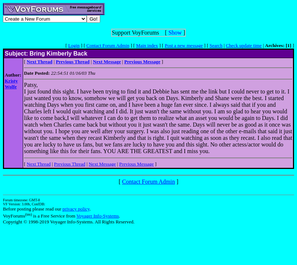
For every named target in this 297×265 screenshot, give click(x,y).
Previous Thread (69, 164)
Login (74, 45)
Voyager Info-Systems (97, 216)
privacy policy (76, 209)
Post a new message (184, 45)
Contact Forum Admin (107, 45)
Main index (147, 45)
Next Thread (39, 164)
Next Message (102, 164)
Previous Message (136, 164)
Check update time (243, 45)
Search (216, 45)
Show (175, 32)
